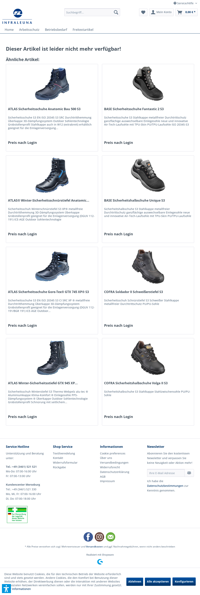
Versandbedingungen (114, 462)
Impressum (107, 481)
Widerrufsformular (65, 462)
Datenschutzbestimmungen (165, 486)
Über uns (106, 458)
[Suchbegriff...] (92, 12)
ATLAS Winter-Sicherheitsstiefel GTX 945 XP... (43, 383)
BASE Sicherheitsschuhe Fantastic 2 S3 (134, 109)
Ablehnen (134, 581)
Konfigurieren (184, 581)
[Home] (9, 29)
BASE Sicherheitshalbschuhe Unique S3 (134, 200)
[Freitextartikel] (83, 29)
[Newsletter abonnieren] (189, 473)
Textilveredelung (64, 453)
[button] (6, 588)
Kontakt (58, 458)
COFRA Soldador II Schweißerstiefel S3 (133, 292)
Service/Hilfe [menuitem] (184, 3)
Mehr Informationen (17, 589)
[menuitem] (92, 12)
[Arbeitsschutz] (29, 29)
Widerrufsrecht (110, 467)
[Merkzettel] (143, 12)
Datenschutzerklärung (114, 472)
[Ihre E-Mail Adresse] (166, 473)
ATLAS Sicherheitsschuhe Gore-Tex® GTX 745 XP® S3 (48, 292)
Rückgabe (59, 467)
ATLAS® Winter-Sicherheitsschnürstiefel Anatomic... (48, 200)
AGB (102, 476)
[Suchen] (116, 12)
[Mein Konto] (161, 12)
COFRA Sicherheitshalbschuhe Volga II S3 (136, 383)
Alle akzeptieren (158, 581)
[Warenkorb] (186, 12)
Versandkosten (94, 546)
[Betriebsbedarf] (56, 29)
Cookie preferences (112, 453)
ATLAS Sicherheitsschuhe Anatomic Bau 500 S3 (44, 109)
